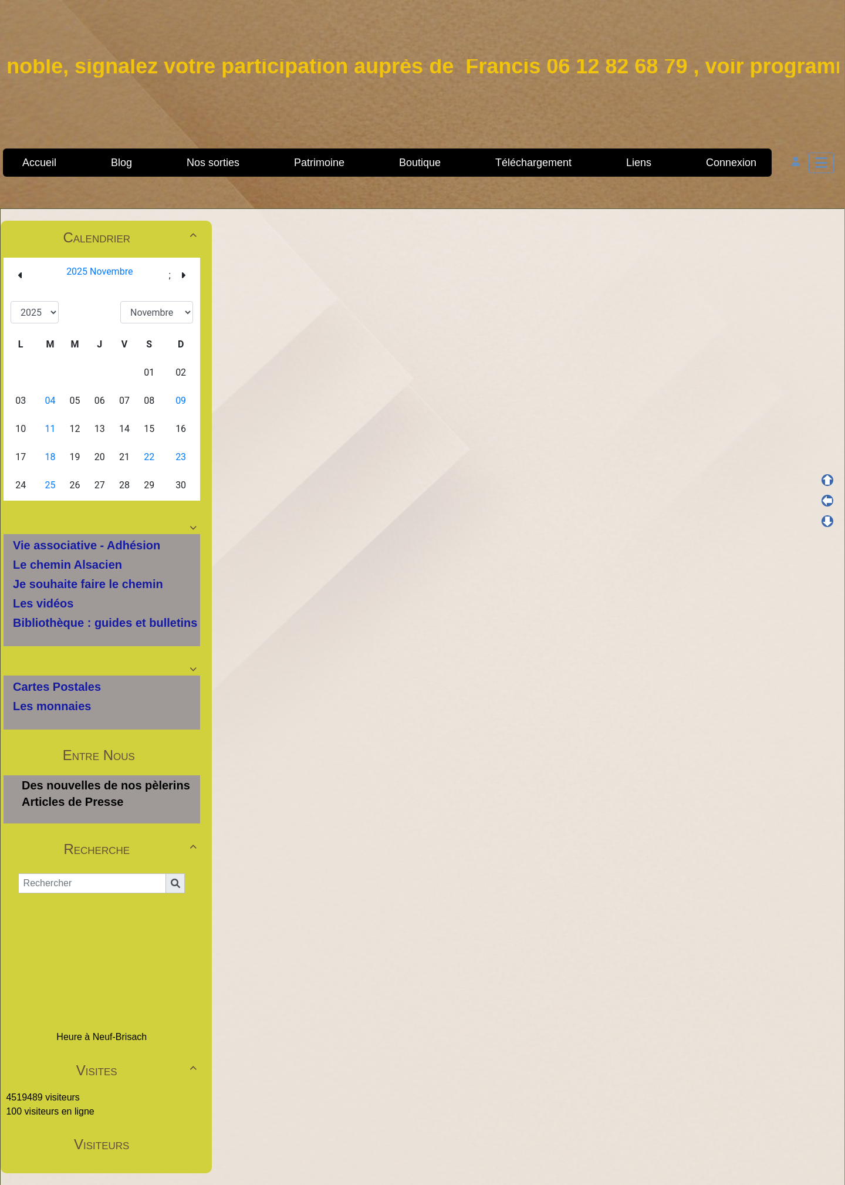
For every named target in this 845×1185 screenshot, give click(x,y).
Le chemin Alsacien (67, 564)
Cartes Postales (57, 686)
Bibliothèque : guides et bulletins (105, 622)
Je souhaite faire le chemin (88, 584)
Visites (138, 1070)
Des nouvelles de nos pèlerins (106, 785)
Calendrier (131, 237)
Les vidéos (43, 603)
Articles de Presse (72, 801)
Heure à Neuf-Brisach (101, 1037)
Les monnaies (52, 706)
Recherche (131, 849)
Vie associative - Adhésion (86, 545)
